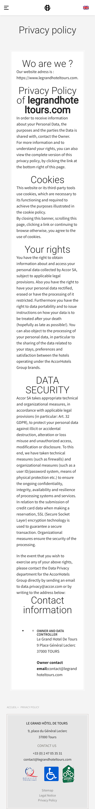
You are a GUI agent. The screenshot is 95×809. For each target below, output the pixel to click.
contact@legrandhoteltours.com (47, 759)
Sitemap (47, 790)
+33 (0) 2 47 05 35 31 (47, 753)
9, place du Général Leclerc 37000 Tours (47, 729)
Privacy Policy (47, 800)
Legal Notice (47, 795)
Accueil (12, 707)
